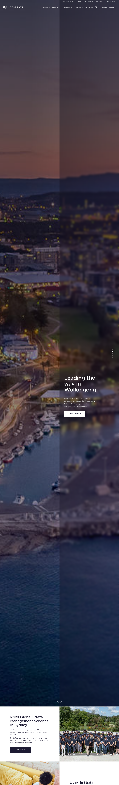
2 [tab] (112, 351)
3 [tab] (112, 353)
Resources (78, 7)
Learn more (74, 421)
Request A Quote (108, 7)
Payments (99, 1)
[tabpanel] (59, 353)
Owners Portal (111, 1)
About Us (55, 7)
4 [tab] (112, 355)
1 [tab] (112, 349)
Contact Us (89, 7)
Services (45, 7)
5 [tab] (112, 357)
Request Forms (67, 7)
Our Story (20, 750)
